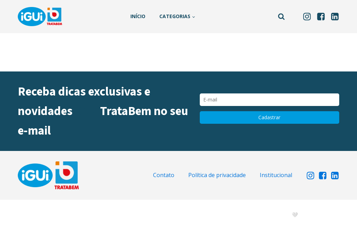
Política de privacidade (217, 175)
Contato (163, 175)
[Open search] (281, 16)
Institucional (276, 175)
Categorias (174, 16)
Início (137, 16)
